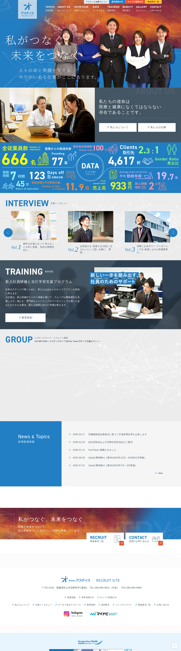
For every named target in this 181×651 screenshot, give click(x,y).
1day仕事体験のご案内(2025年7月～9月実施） (113, 465)
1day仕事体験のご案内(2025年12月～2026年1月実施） (117, 457)
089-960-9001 (102, 587)
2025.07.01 (79, 465)
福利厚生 (128, 9)
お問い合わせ (156, 9)
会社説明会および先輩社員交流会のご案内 (110, 442)
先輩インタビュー (82, 9)
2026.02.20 (79, 442)
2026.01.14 (79, 450)
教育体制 (114, 9)
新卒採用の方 (117, 2)
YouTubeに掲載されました (102, 450)
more (160, 473)
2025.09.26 (79, 457)
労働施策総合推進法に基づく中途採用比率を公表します (117, 434)
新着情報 (50, 9)
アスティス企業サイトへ (96, 2)
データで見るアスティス (69, 605)
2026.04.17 (79, 434)
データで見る (98, 9)
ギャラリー (141, 9)
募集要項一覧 (153, 2)
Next (172, 232)
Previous (8, 232)
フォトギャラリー (124, 605)
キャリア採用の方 (135, 2)
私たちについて (64, 9)
